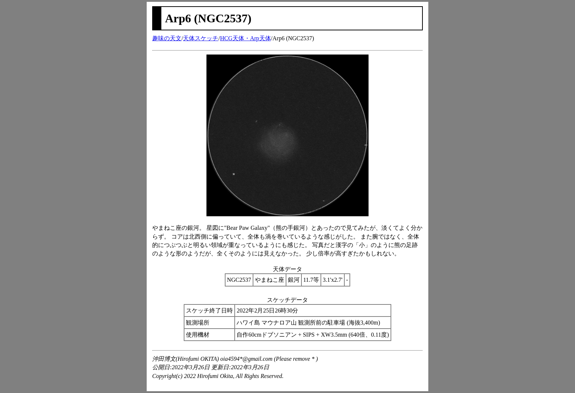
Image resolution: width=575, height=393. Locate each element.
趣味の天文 (167, 38)
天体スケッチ (200, 38)
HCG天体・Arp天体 (245, 38)
